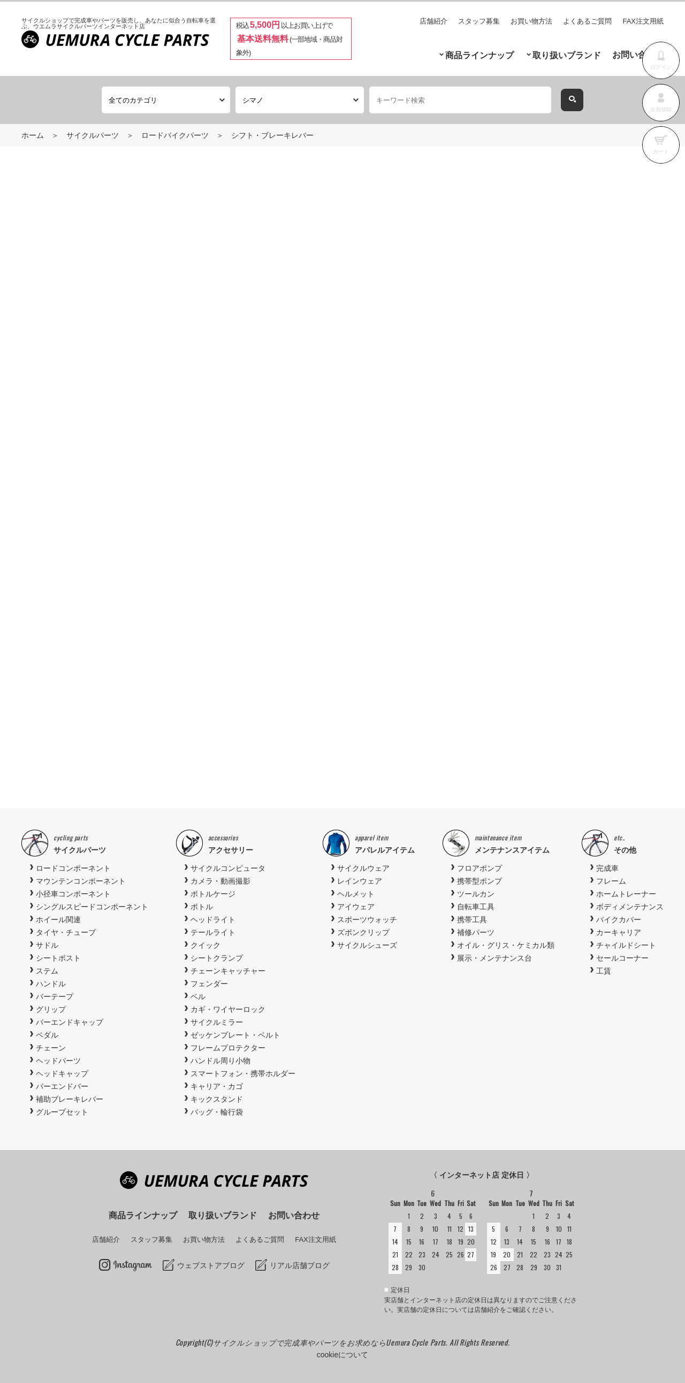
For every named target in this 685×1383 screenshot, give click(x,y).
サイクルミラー (217, 1022)
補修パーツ (475, 932)
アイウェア (356, 906)
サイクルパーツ (92, 135)
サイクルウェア (363, 868)
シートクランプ (217, 958)
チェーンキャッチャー (228, 971)
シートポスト (58, 958)
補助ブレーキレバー (69, 1099)
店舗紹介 (433, 21)
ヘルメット (356, 894)
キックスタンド (217, 1099)
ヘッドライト (213, 919)
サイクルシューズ (367, 945)
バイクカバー (618, 919)
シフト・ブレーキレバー (272, 135)
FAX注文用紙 (643, 21)
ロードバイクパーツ (175, 135)
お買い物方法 (531, 21)
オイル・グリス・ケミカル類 (505, 945)
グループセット (62, 1112)
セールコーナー (622, 958)
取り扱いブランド (566, 55)
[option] (342, 681)
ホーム (32, 135)
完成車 (607, 868)
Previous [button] (56, 681)
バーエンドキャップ (69, 1022)
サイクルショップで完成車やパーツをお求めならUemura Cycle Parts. (331, 1342)
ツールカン (475, 894)
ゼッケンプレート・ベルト (235, 1035)
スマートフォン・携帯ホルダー (243, 1073)
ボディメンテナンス (630, 906)
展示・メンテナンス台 (494, 958)
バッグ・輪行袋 (217, 1112)
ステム (47, 971)
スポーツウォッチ (367, 919)
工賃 (603, 971)
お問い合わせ (638, 54)
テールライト (213, 932)
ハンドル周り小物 (220, 1060)
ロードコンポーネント (73, 868)
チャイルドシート (626, 945)
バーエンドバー (62, 1086)
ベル (198, 996)
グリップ (51, 1009)
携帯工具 (472, 919)
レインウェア (359, 881)
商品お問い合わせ (450, 358)
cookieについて (342, 1354)
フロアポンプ (479, 868)
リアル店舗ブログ (300, 1265)
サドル (47, 945)
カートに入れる (525, 312)
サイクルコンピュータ (228, 868)
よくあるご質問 (587, 21)
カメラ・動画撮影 (220, 881)
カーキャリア (618, 932)
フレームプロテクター (228, 1048)
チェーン (51, 1048)
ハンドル (51, 983)
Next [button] (628, 681)
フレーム (611, 881)
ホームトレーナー (626, 894)
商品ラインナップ (479, 55)
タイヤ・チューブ (66, 932)
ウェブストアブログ (211, 1265)
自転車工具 (475, 906)
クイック (205, 945)
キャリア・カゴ (217, 1086)
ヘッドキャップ (62, 1073)
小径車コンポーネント (73, 894)
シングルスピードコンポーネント (92, 906)
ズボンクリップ (363, 932)
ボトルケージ (213, 894)
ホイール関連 (58, 919)
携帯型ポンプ (479, 881)
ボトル (202, 906)
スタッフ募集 (479, 21)
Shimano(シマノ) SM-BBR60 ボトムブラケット (524, 717)
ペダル (47, 1035)
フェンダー (209, 983)
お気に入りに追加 (591, 358)
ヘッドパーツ (58, 1060)
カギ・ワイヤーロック (228, 1009)
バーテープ (54, 996)
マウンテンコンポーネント (81, 881)
